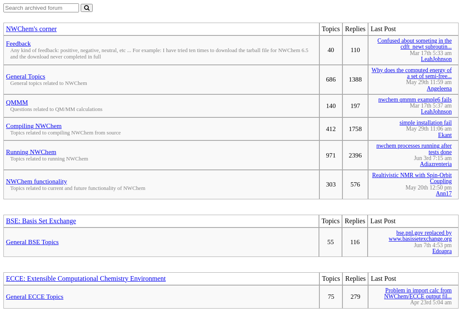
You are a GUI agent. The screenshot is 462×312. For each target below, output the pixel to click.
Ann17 (444, 193)
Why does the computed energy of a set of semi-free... (411, 73)
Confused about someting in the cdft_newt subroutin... (414, 44)
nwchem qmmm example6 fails (415, 99)
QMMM (17, 102)
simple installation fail (426, 123)
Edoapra (442, 251)
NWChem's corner (31, 28)
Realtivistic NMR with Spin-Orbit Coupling (412, 178)
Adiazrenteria (436, 164)
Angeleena (439, 88)
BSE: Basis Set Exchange (41, 221)
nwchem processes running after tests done (414, 149)
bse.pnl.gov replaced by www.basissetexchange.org (420, 236)
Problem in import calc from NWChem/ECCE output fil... (418, 293)
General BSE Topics (32, 241)
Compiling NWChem (33, 125)
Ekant (445, 135)
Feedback (18, 43)
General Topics (25, 76)
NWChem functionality (36, 181)
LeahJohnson (436, 59)
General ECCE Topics (34, 296)
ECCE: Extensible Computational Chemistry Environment (86, 278)
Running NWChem (31, 151)
